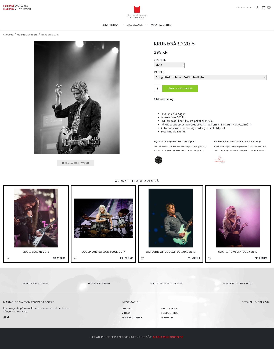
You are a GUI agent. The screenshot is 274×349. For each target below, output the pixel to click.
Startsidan (110, 25)
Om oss (127, 308)
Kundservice (169, 313)
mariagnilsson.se (168, 337)
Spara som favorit (75, 162)
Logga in (167, 317)
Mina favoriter (161, 25)
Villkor (127, 313)
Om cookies (169, 308)
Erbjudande (135, 25)
